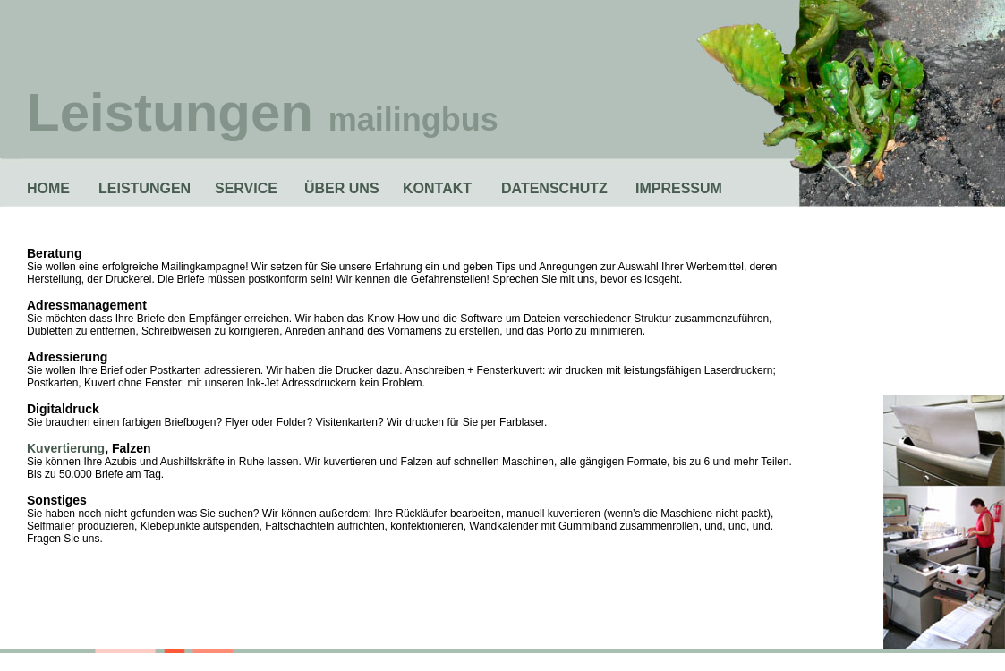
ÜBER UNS (341, 188)
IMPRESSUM (678, 188)
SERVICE (246, 188)
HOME (48, 188)
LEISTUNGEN (144, 188)
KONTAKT (437, 188)
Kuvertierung (66, 448)
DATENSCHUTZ (554, 188)
